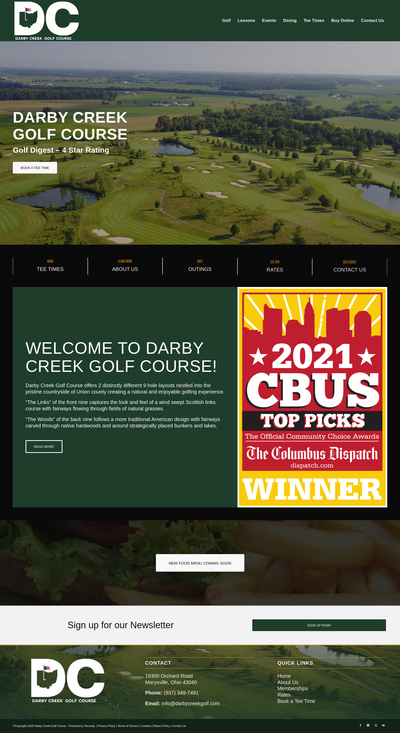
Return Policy (161, 725)
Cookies (146, 725)
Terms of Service (128, 725)
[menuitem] (226, 20)
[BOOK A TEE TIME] (35, 168)
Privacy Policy (106, 725)
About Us (287, 682)
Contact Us (179, 725)
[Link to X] (368, 725)
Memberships (292, 688)
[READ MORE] (44, 446)
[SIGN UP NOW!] (319, 625)
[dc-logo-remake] (46, 20)
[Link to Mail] (383, 725)
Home (284, 676)
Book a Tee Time (296, 701)
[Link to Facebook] (360, 725)
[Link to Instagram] (376, 725)
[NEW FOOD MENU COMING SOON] (200, 563)
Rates (284, 695)
